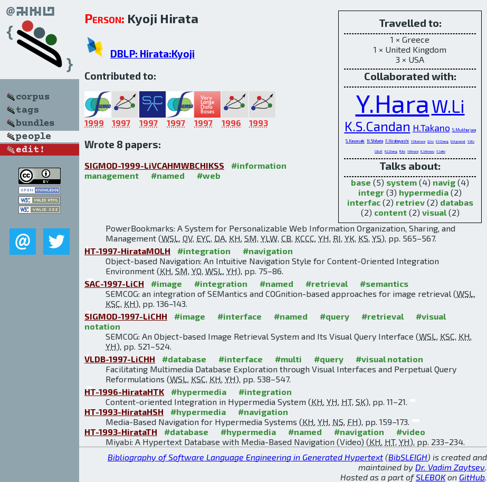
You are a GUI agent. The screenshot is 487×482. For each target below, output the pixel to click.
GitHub (472, 477)
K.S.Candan (377, 126)
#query (334, 316)
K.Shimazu (427, 151)
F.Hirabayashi (397, 141)
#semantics (384, 283)
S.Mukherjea (464, 129)
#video (410, 432)
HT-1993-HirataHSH (124, 412)
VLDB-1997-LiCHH (119, 359)
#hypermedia (198, 392)
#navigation (268, 251)
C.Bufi (379, 151)
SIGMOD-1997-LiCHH (125, 316)
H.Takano (431, 127)
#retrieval (326, 283)
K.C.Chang (391, 151)
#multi (288, 359)
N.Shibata (375, 141)
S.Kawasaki (355, 141)
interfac (363, 202)
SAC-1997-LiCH (114, 283)
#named (168, 175)
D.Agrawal (458, 141)
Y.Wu (470, 141)
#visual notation (389, 359)
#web (209, 175)
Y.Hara (392, 103)
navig (444, 182)
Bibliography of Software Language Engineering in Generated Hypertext (245, 457)
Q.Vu (430, 141)
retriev (410, 202)
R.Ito (402, 151)
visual (434, 212)
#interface (239, 316)
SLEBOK (430, 477)
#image (166, 283)
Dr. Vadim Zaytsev (450, 467)
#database (184, 359)
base (361, 182)
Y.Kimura (412, 151)
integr (371, 192)
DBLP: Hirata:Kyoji (152, 53)
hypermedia (423, 192)
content (390, 212)
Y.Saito (440, 151)
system (401, 182)
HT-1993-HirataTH (120, 432)
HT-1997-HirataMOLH (127, 251)
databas (456, 202)
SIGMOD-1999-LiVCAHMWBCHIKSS (154, 165)
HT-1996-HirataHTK (124, 392)
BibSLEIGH (407, 457)
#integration (204, 251)
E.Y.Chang (442, 141)
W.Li (448, 106)
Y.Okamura (418, 141)
